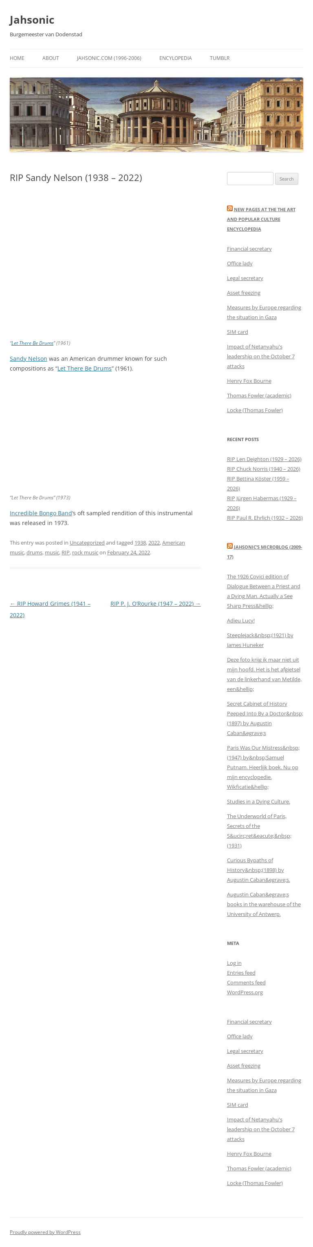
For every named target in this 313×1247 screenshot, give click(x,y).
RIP (66, 552)
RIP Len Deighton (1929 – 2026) (264, 459)
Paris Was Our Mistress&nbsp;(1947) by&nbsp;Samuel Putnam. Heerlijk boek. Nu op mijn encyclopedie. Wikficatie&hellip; (263, 767)
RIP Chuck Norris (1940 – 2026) (263, 468)
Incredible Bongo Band (41, 513)
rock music (85, 552)
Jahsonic (32, 19)
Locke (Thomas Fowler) (255, 410)
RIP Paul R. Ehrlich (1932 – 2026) (265, 517)
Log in (234, 963)
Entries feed (241, 972)
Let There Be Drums (32, 343)
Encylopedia (175, 58)
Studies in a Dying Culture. (258, 801)
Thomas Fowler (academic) (259, 395)
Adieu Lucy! (241, 620)
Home (17, 58)
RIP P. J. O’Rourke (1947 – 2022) (155, 603)
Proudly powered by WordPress (45, 1232)
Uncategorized (87, 542)
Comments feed (246, 982)
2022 (154, 542)
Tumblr (219, 58)
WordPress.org (245, 992)
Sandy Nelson (28, 358)
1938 (140, 542)
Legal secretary (245, 278)
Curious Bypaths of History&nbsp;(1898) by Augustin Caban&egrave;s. (258, 869)
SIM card (237, 331)
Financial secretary (249, 248)
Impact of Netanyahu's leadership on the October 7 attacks (261, 356)
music (52, 552)
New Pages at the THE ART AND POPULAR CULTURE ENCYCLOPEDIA (261, 219)
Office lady (240, 263)
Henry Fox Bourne (249, 380)
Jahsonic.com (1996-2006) (109, 58)
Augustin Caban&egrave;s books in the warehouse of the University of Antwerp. (264, 904)
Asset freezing (243, 292)
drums (34, 552)
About (50, 58)
